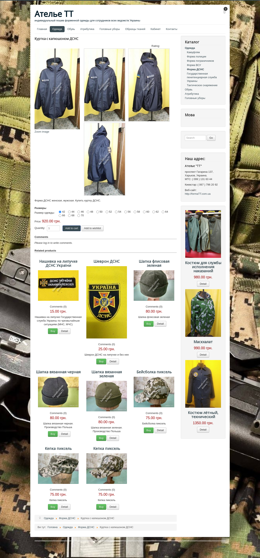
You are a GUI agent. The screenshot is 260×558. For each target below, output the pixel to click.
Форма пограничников (200, 60)
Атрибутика (87, 29)
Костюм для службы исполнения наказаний (203, 266)
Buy (53, 331)
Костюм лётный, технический (203, 414)
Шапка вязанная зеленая (106, 373)
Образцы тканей (135, 29)
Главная (42, 29)
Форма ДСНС (195, 69)
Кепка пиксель (58, 448)
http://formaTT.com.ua (197, 193)
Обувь (71, 29)
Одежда (57, 29)
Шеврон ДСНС (106, 261)
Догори (221, 546)
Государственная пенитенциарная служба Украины (202, 77)
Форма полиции (196, 56)
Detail (64, 331)
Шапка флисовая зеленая (154, 263)
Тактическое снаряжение (202, 85)
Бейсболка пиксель (154, 371)
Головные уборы (110, 29)
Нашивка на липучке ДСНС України (58, 263)
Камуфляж (193, 52)
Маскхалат (203, 341)
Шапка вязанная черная (58, 371)
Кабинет (155, 29)
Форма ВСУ (194, 65)
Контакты (171, 29)
